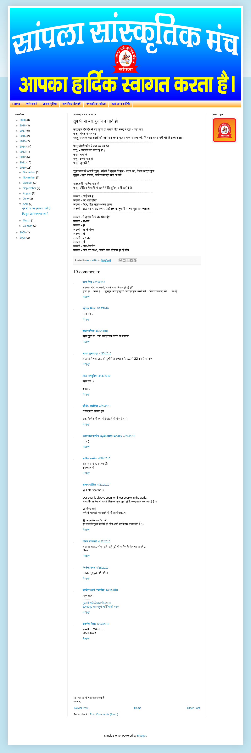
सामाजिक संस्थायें (71, 103)
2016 (23, 135)
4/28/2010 (102, 567)
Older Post (193, 708)
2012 (23, 157)
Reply (86, 296)
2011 (23, 162)
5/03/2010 (103, 623)
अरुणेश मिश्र (89, 623)
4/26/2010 (105, 406)
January (28, 225)
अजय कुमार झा (90, 353)
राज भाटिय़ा (88, 331)
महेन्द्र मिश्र (89, 308)
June (26, 198)
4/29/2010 (112, 590)
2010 (23, 167)
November (29, 177)
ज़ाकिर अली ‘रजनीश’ (94, 590)
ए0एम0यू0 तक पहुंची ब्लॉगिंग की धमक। (102, 606)
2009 (23, 232)
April (26, 204)
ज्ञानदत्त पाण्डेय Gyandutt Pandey (102, 435)
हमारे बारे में (31, 103)
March (27, 220)
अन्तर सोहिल (89, 484)
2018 (23, 125)
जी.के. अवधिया (90, 406)
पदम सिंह (87, 282)
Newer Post (81, 708)
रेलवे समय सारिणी (120, 103)
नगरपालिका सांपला (96, 103)
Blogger (141, 735)
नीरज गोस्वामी (90, 541)
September (30, 188)
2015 (23, 141)
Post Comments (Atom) (104, 714)
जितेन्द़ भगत (89, 567)
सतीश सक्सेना (90, 458)
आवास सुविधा (50, 103)
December (29, 172)
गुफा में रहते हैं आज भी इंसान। (97, 603)
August (27, 193)
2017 (23, 130)
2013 (23, 151)
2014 (23, 146)
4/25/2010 (99, 282)
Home (16, 103)
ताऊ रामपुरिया (90, 375)
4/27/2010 (103, 484)
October (28, 182)
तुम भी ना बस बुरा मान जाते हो (36, 208)
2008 (23, 237)
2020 (23, 120)
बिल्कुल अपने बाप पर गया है (35, 213)
